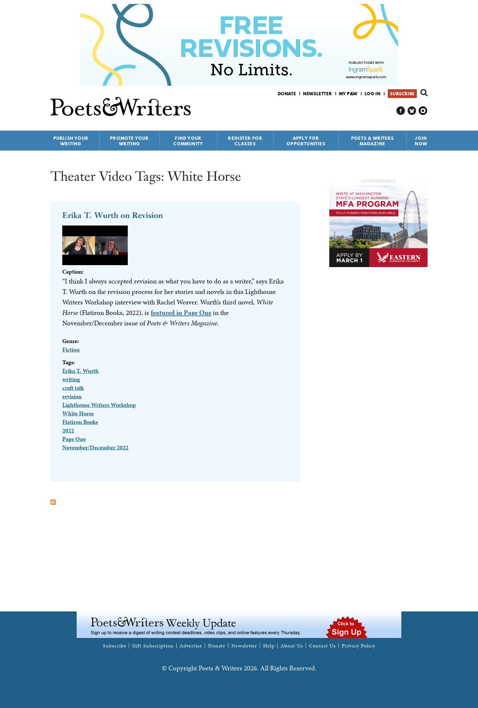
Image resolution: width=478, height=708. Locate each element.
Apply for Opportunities (306, 141)
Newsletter (317, 94)
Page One (74, 439)
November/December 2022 (95, 447)
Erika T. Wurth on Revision (112, 215)
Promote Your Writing (129, 141)
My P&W (348, 94)
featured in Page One (181, 313)
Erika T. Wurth (80, 371)
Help (269, 645)
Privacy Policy (358, 645)
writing (71, 379)
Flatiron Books (80, 422)
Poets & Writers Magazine (372, 141)
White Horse (78, 413)
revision (72, 396)
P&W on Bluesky (412, 110)
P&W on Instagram (423, 110)
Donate (287, 94)
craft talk (73, 388)
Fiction (71, 349)
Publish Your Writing (70, 141)
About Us (291, 645)
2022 (68, 430)
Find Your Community (188, 141)
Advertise (191, 645)
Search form (424, 92)
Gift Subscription (152, 645)
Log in (373, 94)
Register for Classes (245, 141)
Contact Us (322, 645)
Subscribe (402, 94)
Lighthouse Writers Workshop (99, 405)
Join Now (421, 141)
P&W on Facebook (400, 110)
